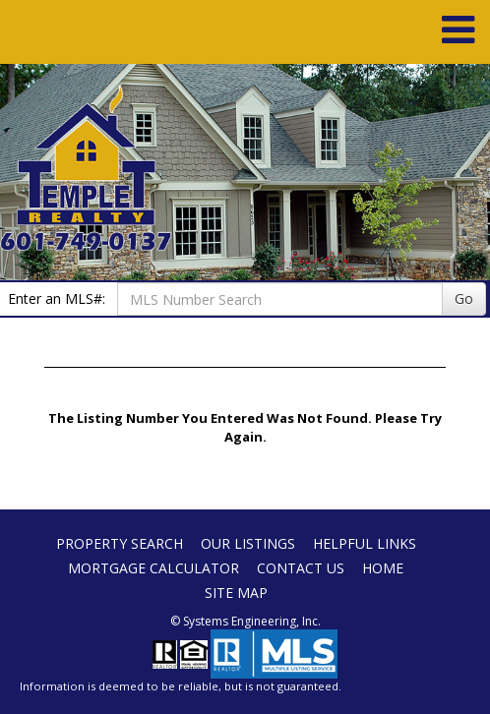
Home (382, 568)
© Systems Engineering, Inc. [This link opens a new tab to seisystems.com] (245, 621)
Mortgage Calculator (153, 568)
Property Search (119, 543)
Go (464, 298)
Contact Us (300, 568)
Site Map (236, 592)
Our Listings (248, 543)
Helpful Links (364, 543)
